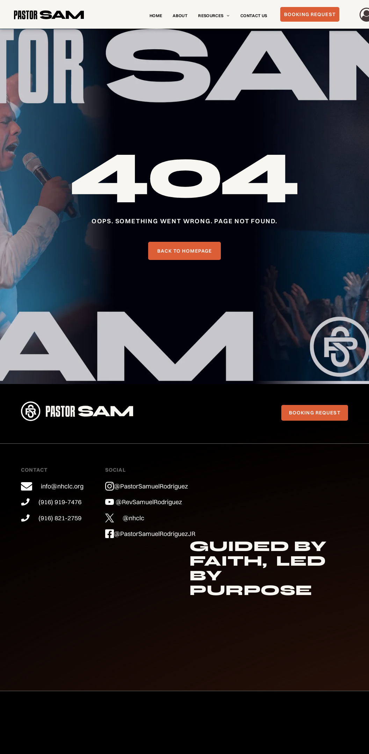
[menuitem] (155, 16)
